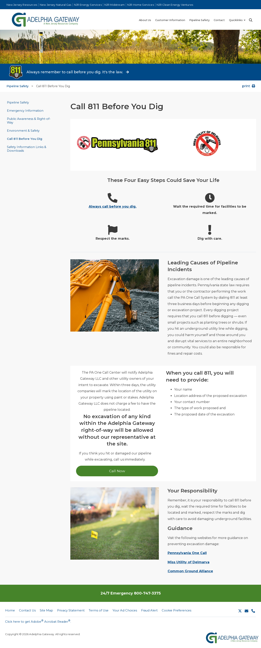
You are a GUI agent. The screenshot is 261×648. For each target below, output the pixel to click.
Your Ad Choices (125, 610)
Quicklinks (236, 20)
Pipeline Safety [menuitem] (199, 20)
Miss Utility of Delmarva (188, 562)
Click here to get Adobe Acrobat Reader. (38, 621)
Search (250, 20)
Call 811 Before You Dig (24, 139)
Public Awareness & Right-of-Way (29, 120)
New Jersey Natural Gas (55, 4)
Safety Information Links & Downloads (26, 149)
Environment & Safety (23, 130)
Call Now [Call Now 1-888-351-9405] (117, 471)
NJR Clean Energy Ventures (175, 4)
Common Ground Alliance (190, 571)
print (249, 86)
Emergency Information (25, 110)
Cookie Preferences (176, 610)
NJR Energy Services (88, 4)
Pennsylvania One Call (187, 553)
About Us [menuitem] (145, 20)
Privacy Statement (71, 610)
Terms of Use (98, 610)
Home (10, 610)
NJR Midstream (114, 4)
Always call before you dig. (112, 206)
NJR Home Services (140, 4)
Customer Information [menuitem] (170, 20)
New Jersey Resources (22, 4)
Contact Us (27, 610)
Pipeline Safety (18, 86)
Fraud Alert (149, 610)
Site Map (46, 610)
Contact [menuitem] (219, 20)
